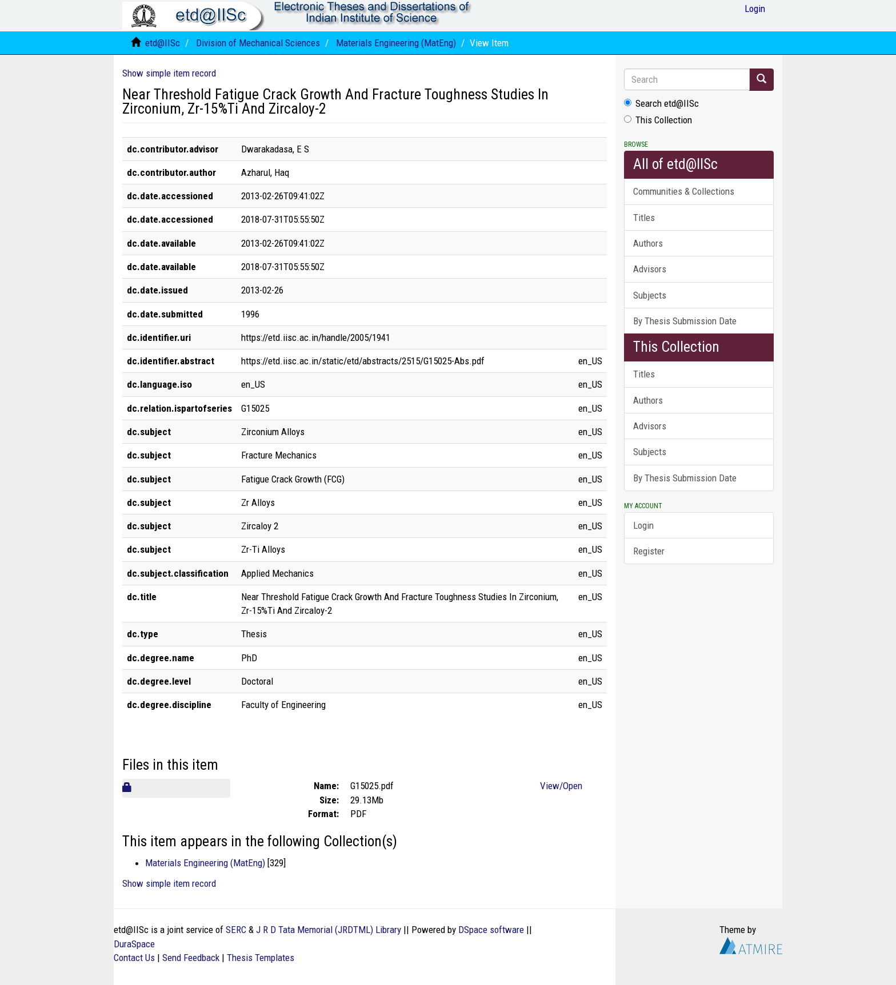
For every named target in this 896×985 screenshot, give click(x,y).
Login (643, 525)
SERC (236, 929)
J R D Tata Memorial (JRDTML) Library (328, 929)
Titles (644, 217)
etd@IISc (162, 43)
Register (649, 551)
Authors (648, 243)
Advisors (649, 269)
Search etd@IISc (661, 103)
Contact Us (134, 957)
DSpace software (491, 929)
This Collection (658, 120)
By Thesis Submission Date (685, 321)
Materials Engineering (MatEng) (396, 43)
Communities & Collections (683, 191)
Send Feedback (190, 957)
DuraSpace (134, 944)
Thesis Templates (260, 957)
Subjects (649, 295)
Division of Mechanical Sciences (258, 43)
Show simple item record (169, 73)
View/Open (561, 785)
